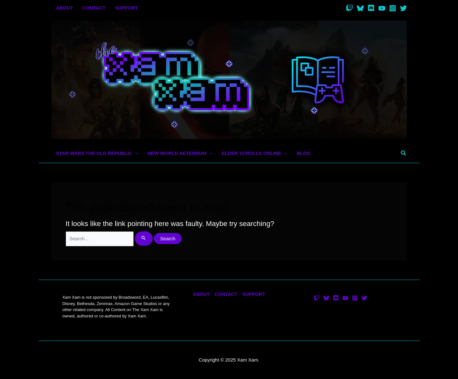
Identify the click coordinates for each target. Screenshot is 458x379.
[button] (404, 153)
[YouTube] (381, 8)
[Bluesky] (360, 8)
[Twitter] (403, 8)
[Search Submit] (144, 238)
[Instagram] (392, 8)
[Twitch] (349, 8)
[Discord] (371, 8)
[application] (135, 153)
